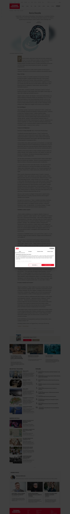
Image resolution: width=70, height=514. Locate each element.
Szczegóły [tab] (30, 251)
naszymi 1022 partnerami (22, 255)
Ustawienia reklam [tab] (40, 251)
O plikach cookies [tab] (50, 251)
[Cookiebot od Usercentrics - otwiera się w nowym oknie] (50, 248)
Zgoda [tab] (20, 251)
